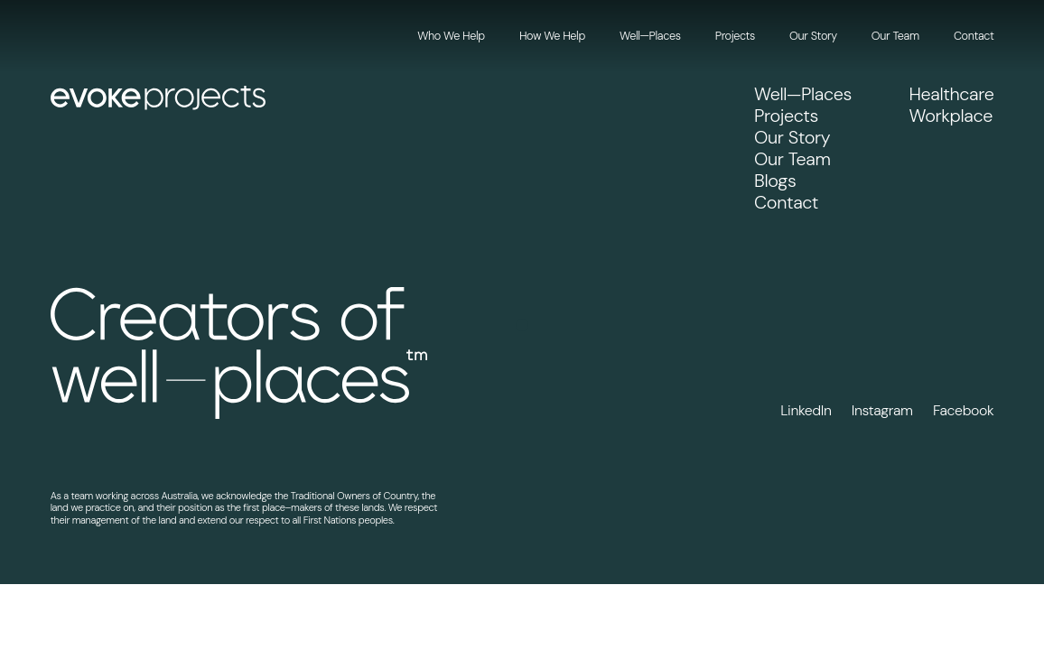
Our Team (895, 35)
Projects (735, 35)
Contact (973, 35)
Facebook (963, 411)
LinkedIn (805, 411)
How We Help (552, 35)
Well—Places (650, 35)
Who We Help (450, 35)
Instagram (882, 411)
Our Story (813, 35)
